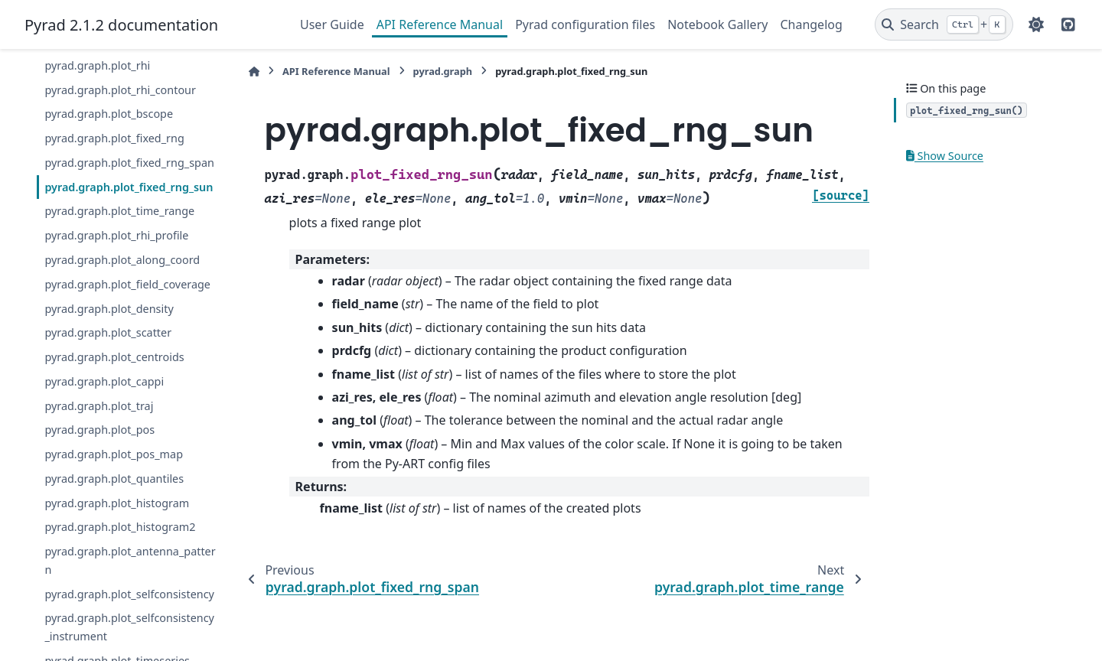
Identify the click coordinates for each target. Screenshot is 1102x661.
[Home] (254, 71)
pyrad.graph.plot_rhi (97, 65)
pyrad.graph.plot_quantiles (114, 478)
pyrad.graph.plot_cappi (104, 381)
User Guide (332, 24)
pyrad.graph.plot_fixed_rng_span (129, 162)
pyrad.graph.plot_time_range (119, 211)
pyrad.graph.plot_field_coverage (127, 284)
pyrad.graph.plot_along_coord (122, 259)
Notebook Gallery (717, 24)
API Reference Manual (440, 24)
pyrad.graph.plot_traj (98, 406)
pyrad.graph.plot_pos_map (113, 454)
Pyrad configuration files (585, 24)
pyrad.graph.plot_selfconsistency (129, 594)
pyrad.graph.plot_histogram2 (119, 526)
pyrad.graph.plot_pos (99, 429)
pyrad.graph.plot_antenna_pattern (129, 560)
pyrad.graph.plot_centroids (114, 357)
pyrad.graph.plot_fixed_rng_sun (128, 187)
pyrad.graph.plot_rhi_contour (120, 90)
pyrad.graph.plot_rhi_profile (116, 235)
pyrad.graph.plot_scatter (107, 332)
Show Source (944, 155)
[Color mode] (1036, 24)
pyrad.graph (443, 71)
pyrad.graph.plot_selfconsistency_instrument (129, 627)
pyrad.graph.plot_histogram (116, 503)
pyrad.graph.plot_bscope (108, 113)
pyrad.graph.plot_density (108, 308)
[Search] (944, 24)
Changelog (811, 24)
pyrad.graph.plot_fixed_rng (114, 138)
